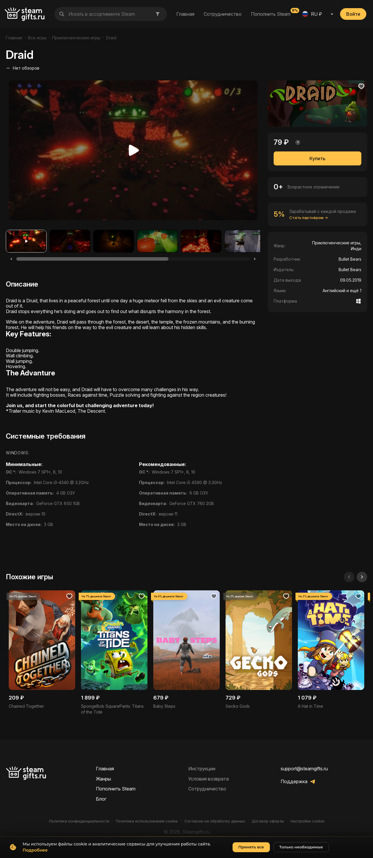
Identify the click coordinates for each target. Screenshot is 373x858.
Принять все (251, 852)
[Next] (255, 259)
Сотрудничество (223, 14)
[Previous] (11, 259)
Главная (185, 14)
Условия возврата (208, 778)
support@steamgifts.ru (304, 768)
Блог (101, 798)
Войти (353, 14)
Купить (317, 158)
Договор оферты (268, 821)
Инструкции (201, 768)
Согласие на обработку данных (214, 821)
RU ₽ (312, 14)
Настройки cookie (307, 821)
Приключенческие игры (76, 37)
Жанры (103, 778)
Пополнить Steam (271, 13)
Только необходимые (301, 852)
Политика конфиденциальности (79, 821)
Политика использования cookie (147, 821)
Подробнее (35, 855)
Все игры (37, 37)
